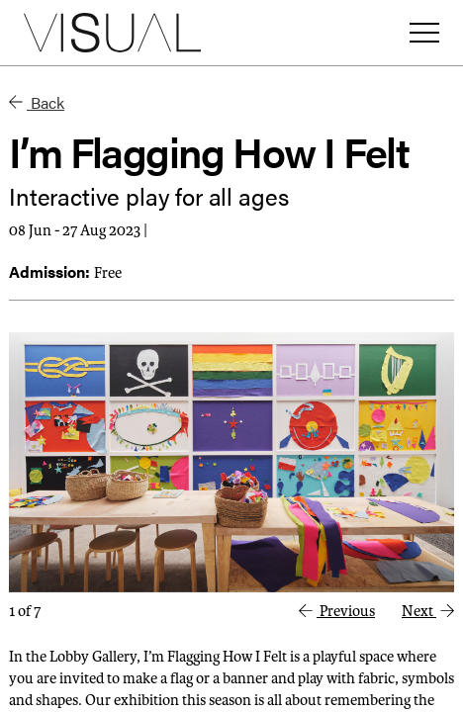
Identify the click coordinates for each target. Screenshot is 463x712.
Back (36, 102)
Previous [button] (337, 611)
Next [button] (428, 611)
